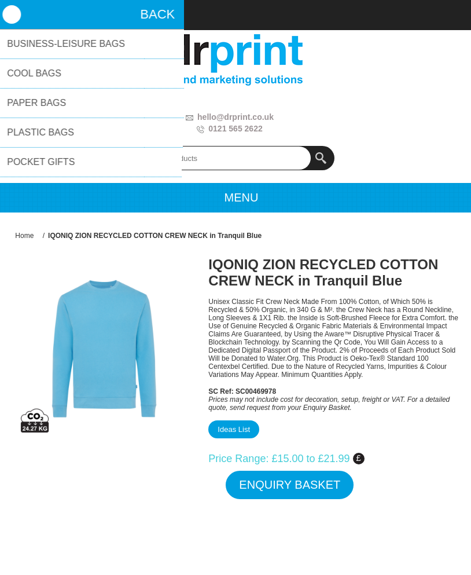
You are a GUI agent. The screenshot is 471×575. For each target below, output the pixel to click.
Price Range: (238, 458)
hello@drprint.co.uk (235, 117)
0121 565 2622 (235, 128)
